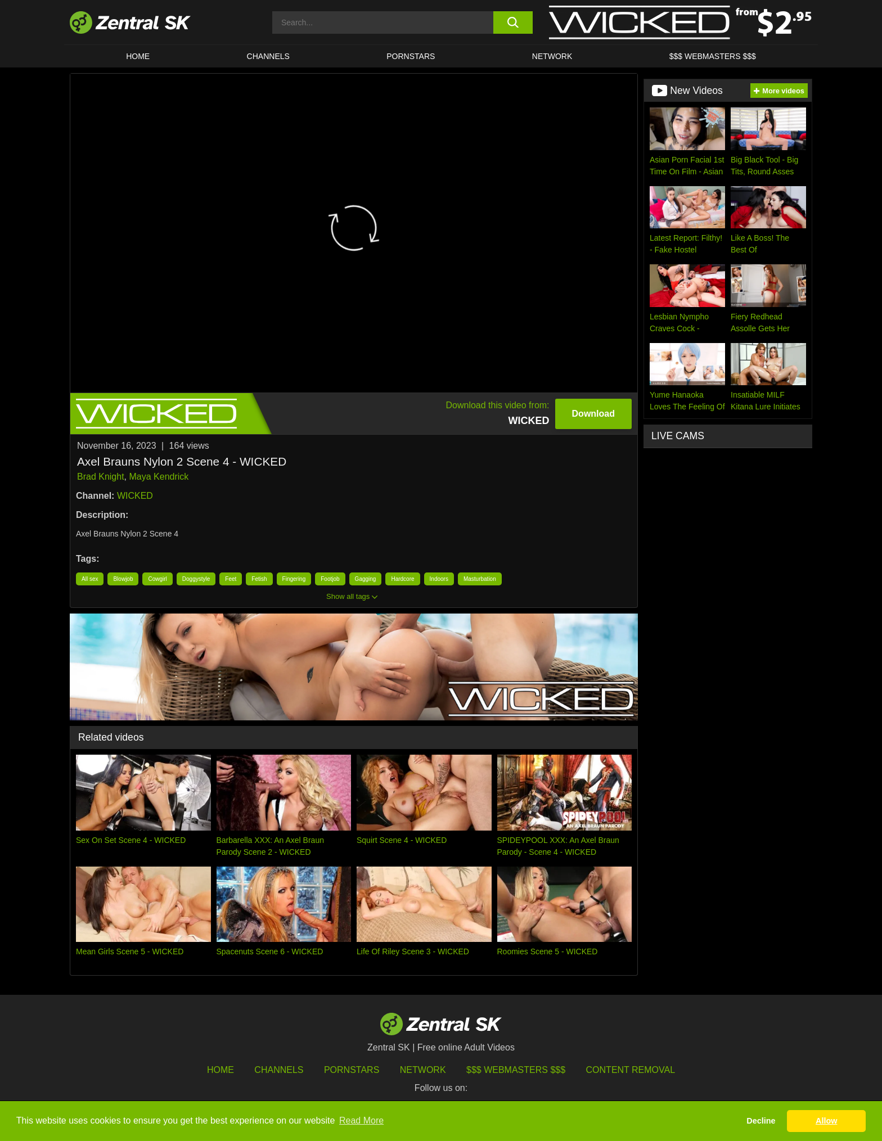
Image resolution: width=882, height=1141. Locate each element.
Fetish (259, 579)
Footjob (330, 579)
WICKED (135, 495)
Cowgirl (157, 579)
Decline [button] (760, 1120)
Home (138, 56)
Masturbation (480, 579)
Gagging (365, 579)
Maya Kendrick (159, 476)
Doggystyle (196, 579)
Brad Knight (100, 476)
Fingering (294, 579)
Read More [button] (361, 1120)
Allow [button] (826, 1120)
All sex (90, 579)
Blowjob (123, 579)
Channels (268, 56)
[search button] (512, 22)
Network (552, 56)
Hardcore (402, 579)
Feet (230, 579)
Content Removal (631, 1070)
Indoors (439, 579)
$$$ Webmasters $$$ (712, 56)
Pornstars (410, 56)
